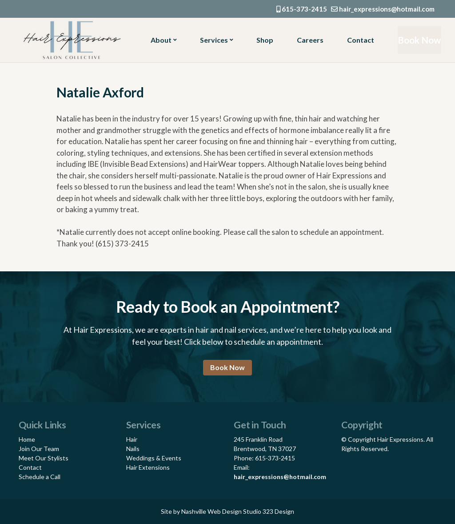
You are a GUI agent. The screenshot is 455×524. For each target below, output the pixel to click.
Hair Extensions (148, 467)
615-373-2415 (301, 9)
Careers (307, 40)
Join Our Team (39, 448)
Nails (133, 448)
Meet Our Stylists (43, 458)
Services (213, 40)
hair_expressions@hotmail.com (383, 9)
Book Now (416, 40)
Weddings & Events (153, 458)
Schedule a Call (39, 476)
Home (27, 439)
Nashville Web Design (211, 511)
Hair (131, 439)
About (161, 40)
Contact (356, 40)
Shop (262, 40)
